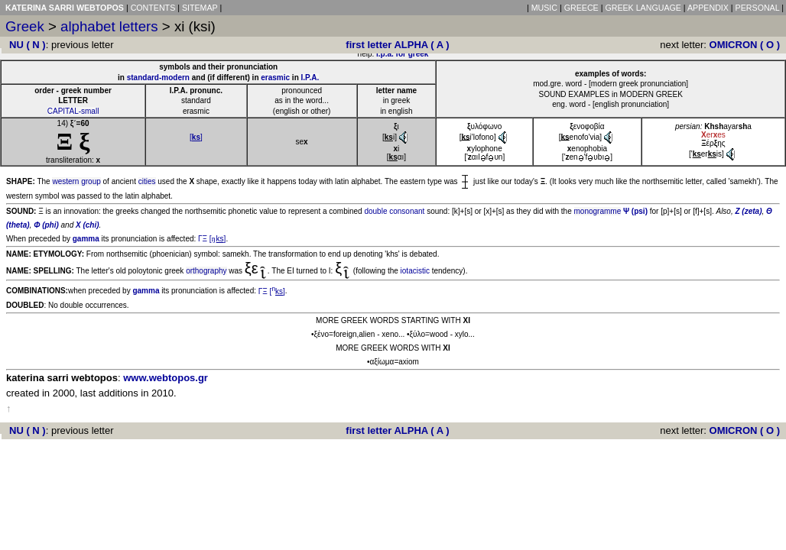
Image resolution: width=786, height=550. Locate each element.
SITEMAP (200, 7)
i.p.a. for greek (402, 54)
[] (196, 137)
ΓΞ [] (212, 239)
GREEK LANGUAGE (643, 7)
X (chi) (87, 225)
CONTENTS (153, 7)
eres (713, 135)
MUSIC (544, 7)
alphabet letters (109, 26)
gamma (86, 239)
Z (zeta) (748, 211)
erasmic (275, 77)
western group (76, 181)
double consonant (394, 211)
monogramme (598, 211)
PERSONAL (758, 7)
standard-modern (158, 77)
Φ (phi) (46, 225)
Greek (24, 26)
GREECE (581, 7)
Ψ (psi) (635, 211)
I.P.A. (310, 77)
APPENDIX (708, 7)
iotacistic (415, 271)
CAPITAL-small (73, 111)
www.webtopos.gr (165, 377)
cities (147, 181)
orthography (206, 271)
